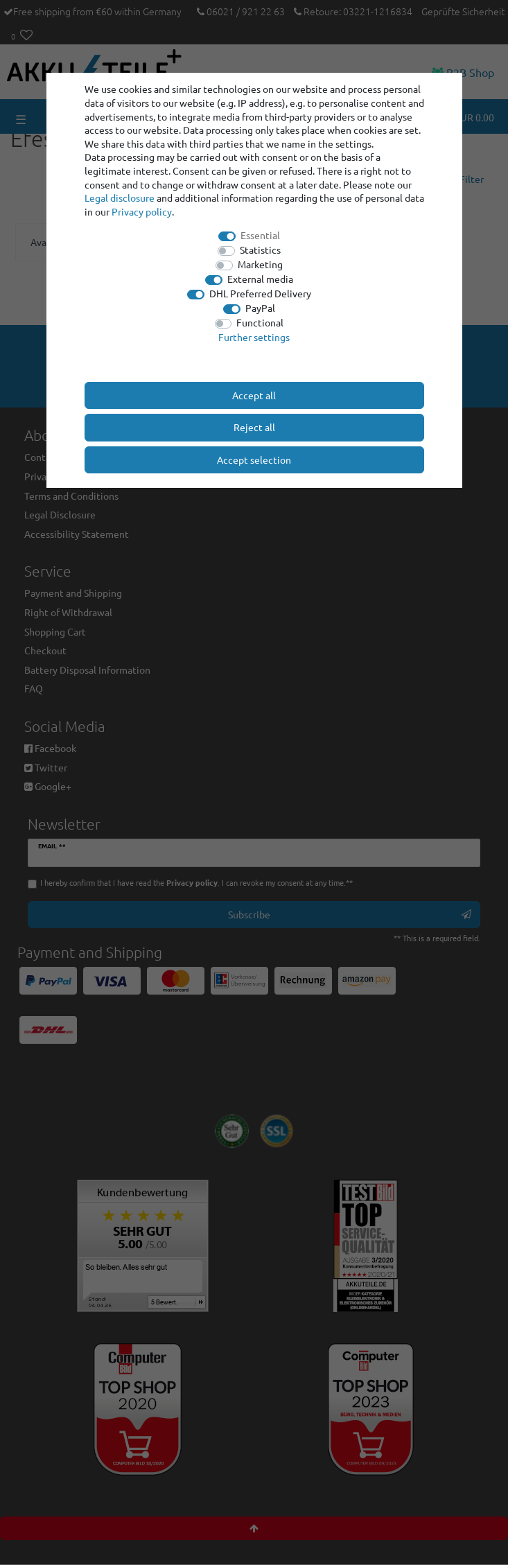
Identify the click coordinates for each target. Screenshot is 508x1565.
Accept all (254, 395)
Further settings (254, 337)
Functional (259, 322)
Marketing (260, 264)
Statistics (260, 249)
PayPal (260, 307)
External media (260, 278)
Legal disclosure (120, 197)
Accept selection (254, 459)
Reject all (254, 427)
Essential (260, 235)
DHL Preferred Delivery (260, 293)
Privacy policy (142, 211)
